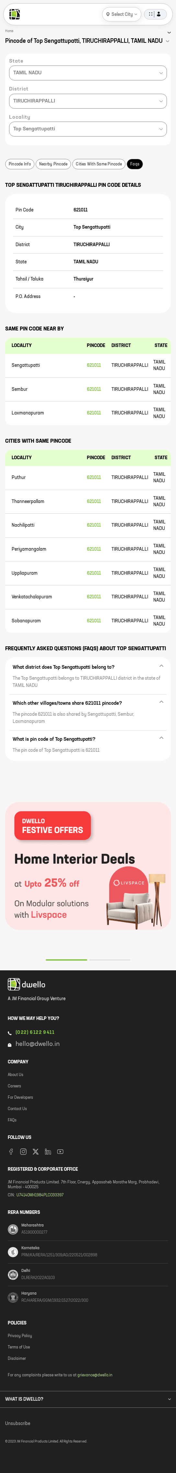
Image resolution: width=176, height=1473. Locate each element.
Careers (14, 1086)
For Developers (20, 1098)
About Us (15, 1075)
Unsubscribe (17, 1423)
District (19, 89)
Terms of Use (19, 1347)
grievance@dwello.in (94, 1375)
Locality (19, 117)
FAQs (12, 1120)
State (16, 61)
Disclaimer (17, 1359)
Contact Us (17, 1109)
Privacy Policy (20, 1336)
